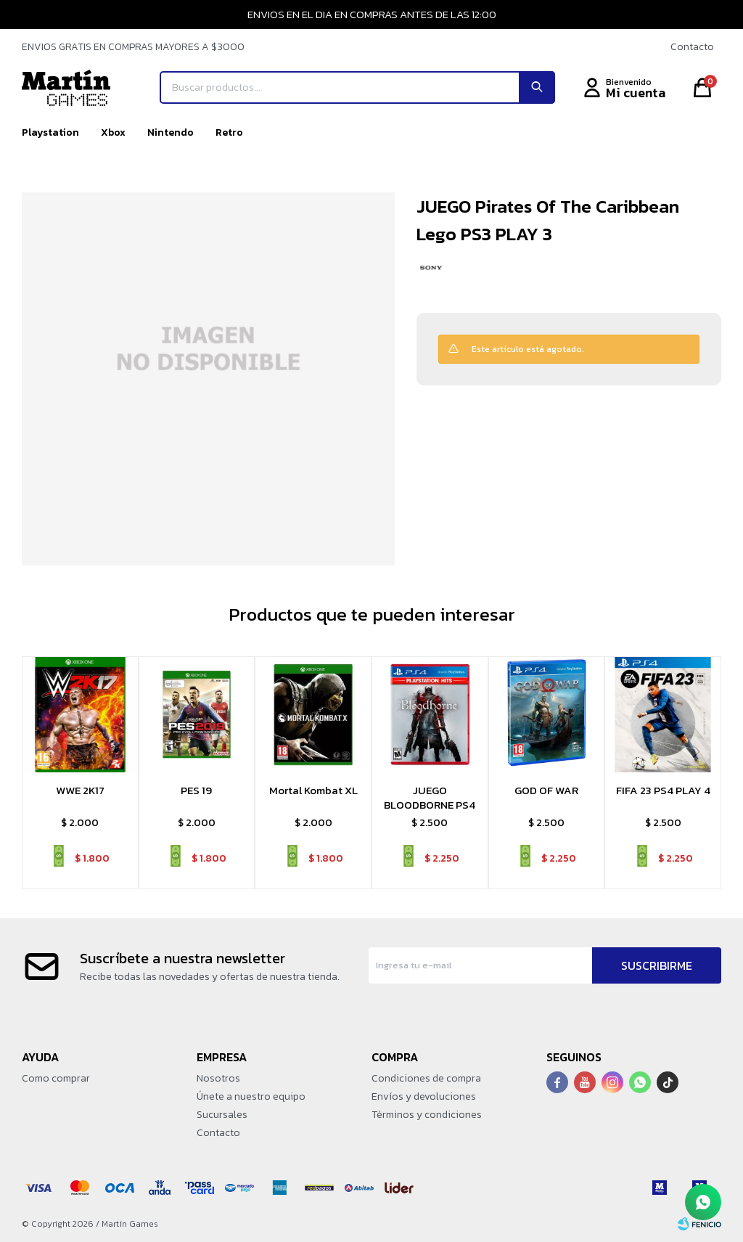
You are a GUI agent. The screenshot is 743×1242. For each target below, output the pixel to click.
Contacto (692, 46)
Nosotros (218, 1078)
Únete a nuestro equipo (251, 1096)
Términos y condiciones (427, 1114)
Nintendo (170, 132)
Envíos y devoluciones (424, 1096)
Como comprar (56, 1078)
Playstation (50, 132)
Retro (229, 132)
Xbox (113, 132)
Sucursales (222, 1114)
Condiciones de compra (426, 1078)
